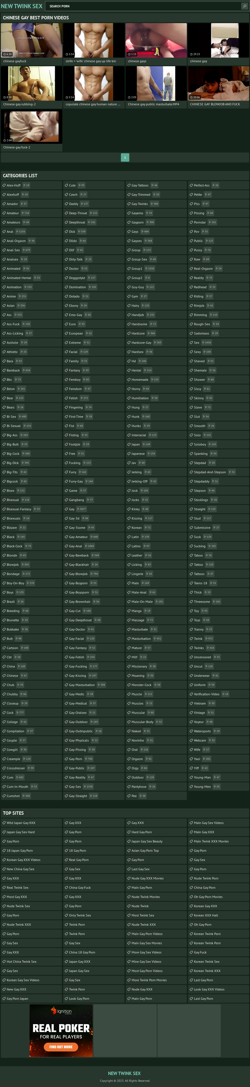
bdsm (16, 389)
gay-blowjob (84, 574)
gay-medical (83, 703)
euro (77, 324)
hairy (141, 305)
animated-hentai (24, 278)
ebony (78, 305)
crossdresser (21, 768)
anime (17, 296)
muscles (142, 703)
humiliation (145, 398)
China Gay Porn (204, 887)
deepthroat (82, 222)
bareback (19, 370)
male (141, 583)
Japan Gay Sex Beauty (147, 841)
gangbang (81, 500)
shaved (204, 361)
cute (77, 185)
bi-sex (17, 416)
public (204, 241)
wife (202, 749)
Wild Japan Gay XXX (21, 823)
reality (203, 278)
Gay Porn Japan (17, 998)
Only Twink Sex (80, 915)
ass (15, 315)
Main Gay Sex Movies (147, 943)
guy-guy (143, 287)
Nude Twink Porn (206, 878)
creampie (19, 759)
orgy (140, 768)
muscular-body (147, 722)
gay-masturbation (87, 685)
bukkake (18, 629)
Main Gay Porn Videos (147, 934)
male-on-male (148, 601)
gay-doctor (82, 629)
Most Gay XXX (17, 897)
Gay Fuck (200, 952)
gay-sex (81, 786)
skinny (203, 398)
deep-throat (83, 213)
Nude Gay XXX (142, 989)
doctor (78, 268)
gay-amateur (84, 537)
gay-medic (81, 694)
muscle (142, 694)
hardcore (144, 333)
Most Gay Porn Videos (147, 971)
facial (79, 352)
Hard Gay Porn (142, 832)
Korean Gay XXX (205, 906)
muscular (143, 712)
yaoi (202, 759)
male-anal (144, 592)
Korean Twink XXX (207, 971)
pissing (204, 213)
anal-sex (19, 250)
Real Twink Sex (17, 887)
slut (202, 416)
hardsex (142, 352)
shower (204, 379)
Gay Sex (12, 943)
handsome (144, 324)
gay (78, 509)
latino (141, 546)
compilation (20, 731)
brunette (18, 620)
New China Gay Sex (20, 869)
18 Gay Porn (77, 850)
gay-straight (83, 796)
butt (15, 638)
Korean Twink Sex (206, 961)
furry (78, 472)
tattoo (204, 564)
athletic (17, 352)
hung (141, 407)
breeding (18, 611)
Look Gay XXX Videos (209, 989)
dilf (76, 250)
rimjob (204, 305)
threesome (207, 601)
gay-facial (82, 638)
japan (141, 444)
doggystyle (82, 278)
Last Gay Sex (141, 869)
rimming (206, 315)
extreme (80, 342)
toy (201, 611)
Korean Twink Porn (207, 934)
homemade (146, 379)
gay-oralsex (82, 712)
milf (139, 657)
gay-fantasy (82, 648)
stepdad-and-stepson (215, 472)
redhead (205, 287)
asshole (17, 342)
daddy (79, 204)
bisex (16, 490)
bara (15, 361)
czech (78, 194)
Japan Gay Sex (79, 971)
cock (16, 712)
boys (16, 592)
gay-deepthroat (85, 620)
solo (203, 435)
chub (15, 685)
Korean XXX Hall (206, 915)
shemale (205, 370)
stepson (205, 490)
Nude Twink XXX (19, 924)
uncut (204, 666)
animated (18, 268)
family (78, 361)
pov (201, 231)
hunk (141, 416)
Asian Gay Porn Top (145, 850)
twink (204, 638)
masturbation (147, 638)
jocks (140, 500)
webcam (205, 740)
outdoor (143, 777)
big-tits (17, 472)
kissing (143, 518)
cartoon (18, 648)
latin (141, 537)
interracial (145, 435)
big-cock (19, 453)
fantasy (79, 370)
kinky (140, 509)
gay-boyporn (83, 583)
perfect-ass (206, 185)
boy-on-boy (21, 583)
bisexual (18, 500)
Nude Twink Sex (18, 906)
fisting (79, 435)
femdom (80, 389)
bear (15, 398)
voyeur (204, 722)
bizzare (17, 527)
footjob (79, 444)
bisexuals (18, 518)
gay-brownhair (84, 601)
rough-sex (207, 324)
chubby (17, 694)
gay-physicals (84, 740)
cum (16, 777)
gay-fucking (83, 666)
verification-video (211, 694)
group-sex (144, 259)
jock (140, 490)
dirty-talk (80, 259)
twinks (204, 648)
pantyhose (144, 786)
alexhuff (18, 194)
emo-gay (80, 315)
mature (142, 648)
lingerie (142, 574)
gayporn (143, 222)
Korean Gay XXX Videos (23, 860)
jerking (142, 472)
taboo (203, 555)
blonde (17, 555)
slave (203, 407)
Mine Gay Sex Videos (146, 961)
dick (78, 231)
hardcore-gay (147, 342)
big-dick (18, 463)
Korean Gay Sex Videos (23, 980)
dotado (79, 296)
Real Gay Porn (79, 860)
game (78, 490)
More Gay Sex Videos (147, 952)
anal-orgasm (21, 241)
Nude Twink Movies (146, 897)
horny (141, 389)
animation (20, 287)
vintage (204, 712)
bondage (19, 574)
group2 (141, 278)
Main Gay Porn (142, 887)
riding (203, 296)
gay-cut (80, 611)
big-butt (17, 444)
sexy (203, 352)
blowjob (18, 564)
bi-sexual (19, 426)
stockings (206, 500)
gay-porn (81, 759)
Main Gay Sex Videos (209, 823)
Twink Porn (77, 924)
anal (16, 231)
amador (17, 204)
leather (142, 555)
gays (141, 231)
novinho (143, 740)
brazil (16, 601)
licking (142, 564)
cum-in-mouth (22, 786)
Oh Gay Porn (202, 924)
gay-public (82, 768)
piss (202, 204)
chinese (17, 675)
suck (203, 537)
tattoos (204, 574)
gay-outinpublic (86, 731)
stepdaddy (206, 481)
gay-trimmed (146, 194)
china (16, 666)
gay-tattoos (145, 185)
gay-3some (82, 527)
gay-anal (82, 546)
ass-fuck (19, 324)
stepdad (205, 463)
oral (140, 749)
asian (16, 305)
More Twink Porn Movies (149, 980)
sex (203, 342)
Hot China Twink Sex (21, 961)
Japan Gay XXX (79, 961)
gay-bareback (84, 555)
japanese (144, 453)
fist (76, 426)
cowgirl (17, 749)
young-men (207, 786)
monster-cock (146, 685)
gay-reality (82, 777)
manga (141, 611)
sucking (205, 546)
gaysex (142, 241)
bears (15, 407)
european (81, 333)
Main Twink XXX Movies (211, 841)
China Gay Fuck (80, 887)
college (17, 722)
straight (205, 509)
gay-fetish (82, 657)
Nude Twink (140, 906)
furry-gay (81, 481)
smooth (204, 426)
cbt (14, 657)
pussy (203, 250)
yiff (201, 768)
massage (143, 620)
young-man (207, 777)
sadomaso (206, 333)
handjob (143, 315)
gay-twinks (145, 204)
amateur (18, 213)
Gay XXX (13, 878)
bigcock (17, 481)
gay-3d (79, 518)
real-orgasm (208, 268)
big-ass (18, 435)
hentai (142, 370)
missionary (144, 666)
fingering (81, 407)
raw (202, 259)
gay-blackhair (84, 564)
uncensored (207, 657)
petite (203, 194)
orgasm (142, 759)
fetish (79, 398)
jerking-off (144, 481)
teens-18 (205, 583)
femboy (79, 379)
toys (202, 620)
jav (139, 463)
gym (140, 296)
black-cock (19, 546)
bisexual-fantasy (24, 509)
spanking (206, 453)
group (142, 250)
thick (203, 592)
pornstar (205, 222)
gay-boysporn (84, 592)
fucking (80, 463)
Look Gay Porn (79, 998)
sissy (202, 389)
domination (83, 287)
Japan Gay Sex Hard (21, 832)
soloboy (205, 444)
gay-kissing (83, 675)
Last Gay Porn (203, 980)
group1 (143, 268)
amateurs (18, 222)
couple (17, 740)
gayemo (142, 213)
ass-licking (20, 333)
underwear (206, 675)
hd (139, 361)
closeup (17, 703)
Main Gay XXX (204, 832)
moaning (143, 675)
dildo (78, 241)
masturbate (145, 629)
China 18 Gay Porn (82, 952)
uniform (204, 685)
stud (203, 518)
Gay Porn (13, 841)
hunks (141, 426)
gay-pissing (82, 749)
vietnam (205, 703)
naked (141, 731)
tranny (203, 629)
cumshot (19, 796)
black (16, 537)
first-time (81, 416)
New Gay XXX (16, 989)
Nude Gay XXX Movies (148, 878)
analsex (17, 259)
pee (139, 796)
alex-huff (18, 185)
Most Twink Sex (143, 915)
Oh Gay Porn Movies (208, 897)
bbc (14, 379)
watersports (207, 731)
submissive (207, 527)
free (77, 453)
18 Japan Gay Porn (20, 850)
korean (142, 527)
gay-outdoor (84, 722)
